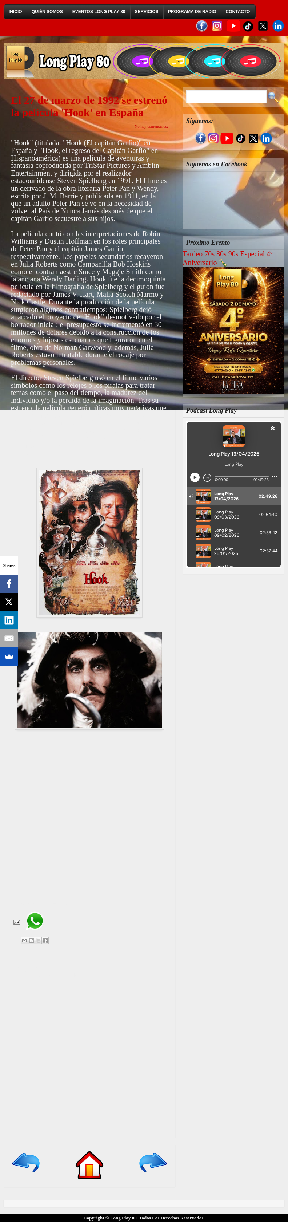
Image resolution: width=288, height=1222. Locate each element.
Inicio (15, 11)
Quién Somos (47, 11)
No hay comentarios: (151, 126)
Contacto (238, 11)
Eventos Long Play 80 (98, 11)
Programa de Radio (192, 11)
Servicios (147, 11)
